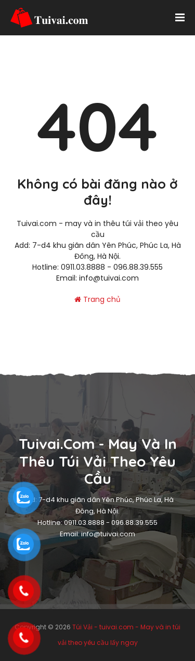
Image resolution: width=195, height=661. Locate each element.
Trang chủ (97, 299)
